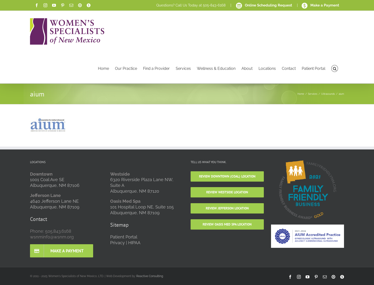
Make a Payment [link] (320, 5)
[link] (37, 5)
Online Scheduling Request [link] (264, 5)
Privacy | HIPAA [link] (125, 242)
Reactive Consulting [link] (149, 276)
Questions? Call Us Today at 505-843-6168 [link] (191, 5)
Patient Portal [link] (123, 236)
